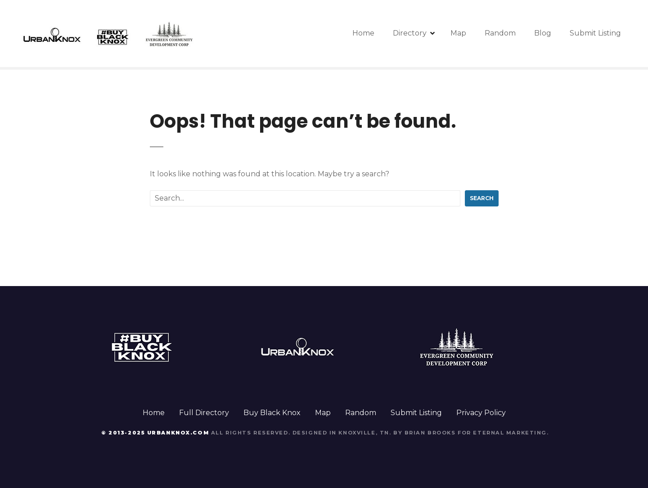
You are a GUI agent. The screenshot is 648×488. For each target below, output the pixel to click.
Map (458, 33)
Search (482, 198)
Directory (410, 33)
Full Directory (204, 412)
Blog (542, 33)
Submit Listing (595, 33)
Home (363, 33)
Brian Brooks (430, 433)
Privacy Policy (481, 412)
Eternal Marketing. (511, 433)
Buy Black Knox (272, 412)
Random (500, 33)
